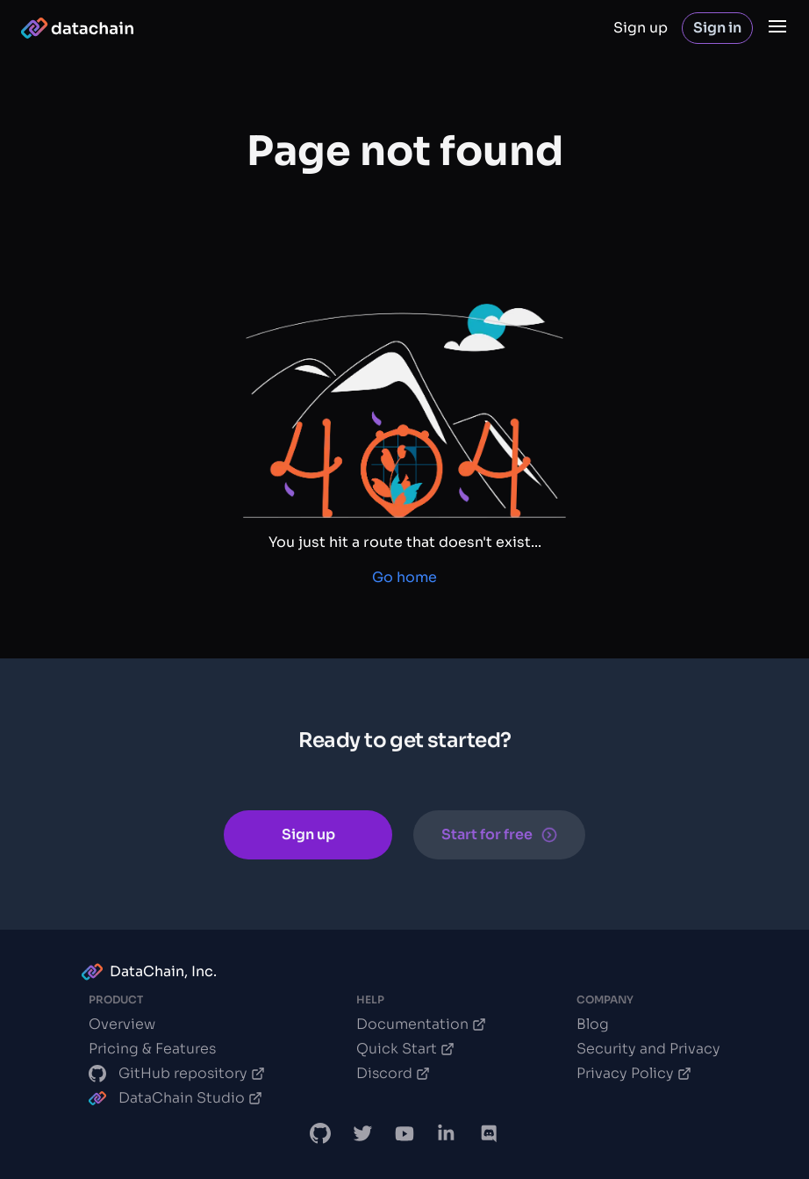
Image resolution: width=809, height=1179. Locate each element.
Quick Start (405, 1048)
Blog (592, 1024)
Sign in (717, 27)
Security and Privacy (648, 1048)
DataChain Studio (175, 1098)
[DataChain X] (362, 1133)
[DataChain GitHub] (320, 1133)
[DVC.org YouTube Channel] (404, 1133)
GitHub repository (177, 1073)
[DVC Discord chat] (488, 1133)
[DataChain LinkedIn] (446, 1133)
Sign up (640, 27)
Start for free (499, 834)
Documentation (421, 1024)
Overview (122, 1024)
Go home (404, 577)
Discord (393, 1073)
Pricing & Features (152, 1048)
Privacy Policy (633, 1073)
